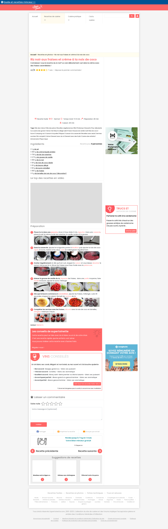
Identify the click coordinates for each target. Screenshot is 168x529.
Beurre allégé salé (60, 131)
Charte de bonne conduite (117, 518)
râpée (36, 250)
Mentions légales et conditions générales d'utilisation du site (83, 518)
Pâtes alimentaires (41, 502)
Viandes (107, 502)
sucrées (97, 502)
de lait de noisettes (44, 154)
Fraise (70, 131)
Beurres (59, 498)
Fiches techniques (95, 493)
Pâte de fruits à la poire (90, 475)
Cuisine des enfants (88, 136)
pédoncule (88, 265)
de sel (36, 149)
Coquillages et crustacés (116, 498)
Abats (36, 498)
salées (63, 502)
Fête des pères (51, 128)
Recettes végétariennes (65, 128)
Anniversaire (34, 139)
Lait (87, 131)
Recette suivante (90, 451)
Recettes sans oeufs (88, 133)
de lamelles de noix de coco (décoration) (51, 173)
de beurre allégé (42, 165)
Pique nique (44, 139)
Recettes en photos (45, 55)
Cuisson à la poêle (52, 133)
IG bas (101, 500)
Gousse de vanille (79, 131)
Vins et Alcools (118, 502)
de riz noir (40, 160)
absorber (95, 263)
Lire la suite (131, 231)
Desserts (88, 128)
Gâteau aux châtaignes (66, 475)
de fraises (40, 171)
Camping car (40, 133)
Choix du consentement (109, 520)
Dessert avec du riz (57, 136)
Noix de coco (93, 131)
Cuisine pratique (74, 18)
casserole (96, 232)
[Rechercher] (131, 16)
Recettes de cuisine (52, 18)
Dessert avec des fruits (73, 136)
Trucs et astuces (114, 493)
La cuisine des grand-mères (40, 131)
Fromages (91, 500)
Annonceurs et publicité (41, 518)
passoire (54, 232)
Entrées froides (79, 500)
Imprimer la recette (66, 432)
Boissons (69, 498)
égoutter (81, 232)
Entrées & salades (49, 500)
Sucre (32, 133)
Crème (48, 136)
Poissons (54, 502)
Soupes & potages (84, 502)
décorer (68, 309)
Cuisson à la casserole (73, 133)
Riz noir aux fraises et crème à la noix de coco (72, 55)
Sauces (72, 502)
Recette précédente (44, 451)
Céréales (78, 498)
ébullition (75, 247)
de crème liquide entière (46, 152)
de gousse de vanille (44, 157)
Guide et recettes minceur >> (19, 2)
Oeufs (119, 500)
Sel (52, 131)
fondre (36, 281)
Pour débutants (97, 128)
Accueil (35, 16)
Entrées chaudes (64, 500)
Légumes (110, 500)
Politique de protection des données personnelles (79, 520)
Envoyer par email (91, 432)
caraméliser (63, 294)
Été (75, 128)
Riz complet (41, 136)
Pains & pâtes (129, 500)
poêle (87, 278)
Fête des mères (40, 128)
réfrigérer (37, 312)
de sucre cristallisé (43, 168)
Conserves (100, 498)
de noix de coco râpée (44, 163)
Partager (41, 432)
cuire (62, 250)
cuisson (78, 263)
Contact (56, 518)
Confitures (89, 498)
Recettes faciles (55, 493)
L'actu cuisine (91, 18)
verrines (68, 296)
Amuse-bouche (47, 498)
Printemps (80, 128)
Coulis (130, 498)
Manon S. (40, 325)
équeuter (64, 278)
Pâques (61, 133)
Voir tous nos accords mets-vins (87, 384)
